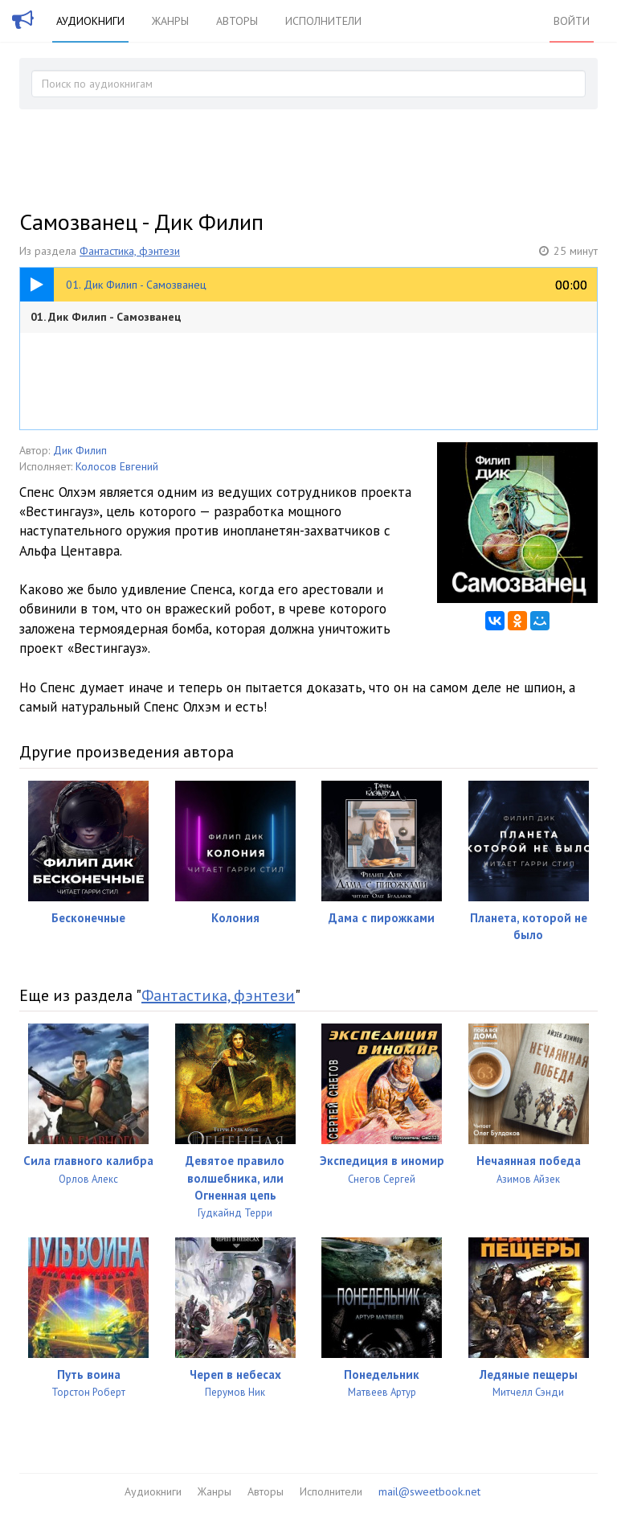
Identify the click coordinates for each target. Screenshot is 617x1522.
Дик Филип (80, 450)
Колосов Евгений (117, 466)
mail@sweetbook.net (429, 1491)
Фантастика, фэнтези (130, 251)
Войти (572, 21)
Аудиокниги (90, 21)
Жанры (170, 21)
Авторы (237, 21)
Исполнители (323, 21)
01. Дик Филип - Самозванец (106, 317)
